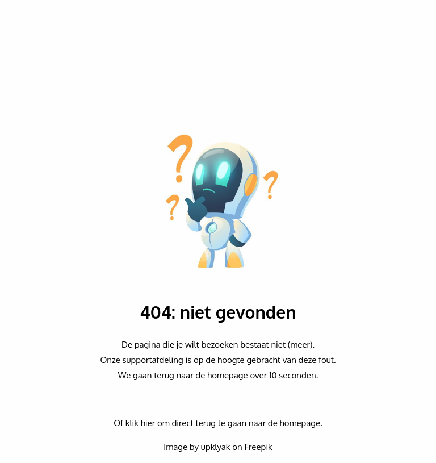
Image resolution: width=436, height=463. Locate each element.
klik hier (140, 423)
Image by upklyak (197, 446)
